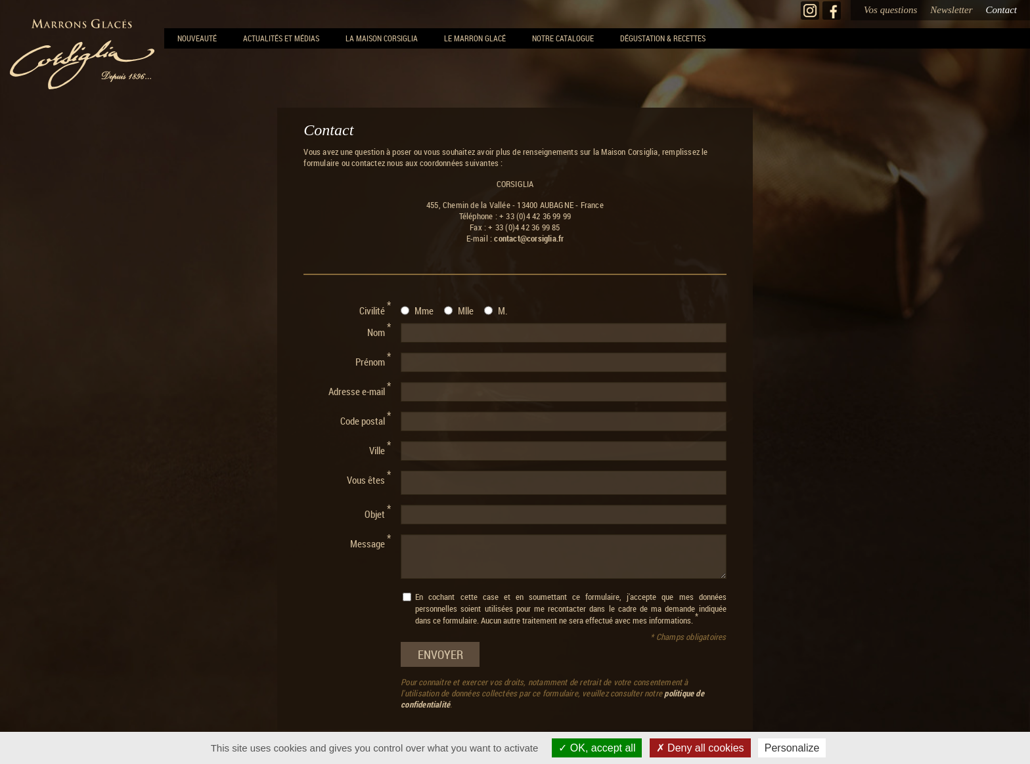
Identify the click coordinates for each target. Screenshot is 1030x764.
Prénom (373, 360)
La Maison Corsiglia (382, 38)
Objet (378, 512)
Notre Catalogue (563, 38)
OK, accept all (596, 747)
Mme (424, 310)
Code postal (365, 419)
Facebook (831, 10)
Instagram (810, 10)
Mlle (466, 310)
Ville (380, 449)
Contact (1002, 10)
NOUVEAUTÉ (197, 38)
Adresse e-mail (359, 390)
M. (503, 310)
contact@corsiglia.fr (529, 238)
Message (370, 542)
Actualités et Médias (281, 38)
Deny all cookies (700, 747)
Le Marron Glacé (475, 38)
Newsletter (951, 10)
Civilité (375, 309)
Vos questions (890, 10)
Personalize (792, 747)
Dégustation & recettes (662, 38)
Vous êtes (369, 478)
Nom (379, 331)
